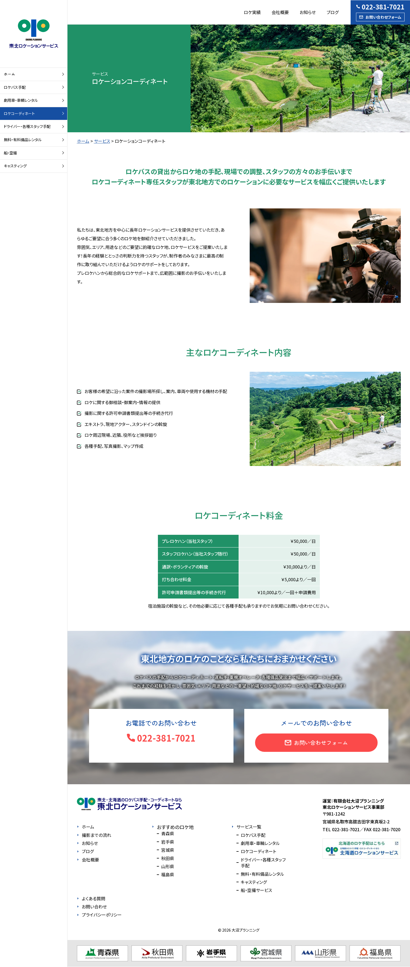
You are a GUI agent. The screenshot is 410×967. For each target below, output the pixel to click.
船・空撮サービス (256, 890)
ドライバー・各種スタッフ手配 (27, 126)
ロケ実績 (252, 12)
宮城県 (167, 850)
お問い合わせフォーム (383, 17)
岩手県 (167, 842)
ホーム (9, 74)
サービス (102, 141)
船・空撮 (10, 152)
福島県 (167, 874)
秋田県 (167, 858)
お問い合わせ (94, 906)
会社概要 (280, 12)
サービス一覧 (248, 827)
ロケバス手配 (15, 87)
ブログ (332, 12)
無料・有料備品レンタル (23, 139)
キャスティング (15, 165)
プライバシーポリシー (102, 915)
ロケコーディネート (19, 113)
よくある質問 (93, 898)
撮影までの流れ (96, 835)
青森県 (167, 833)
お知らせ (308, 12)
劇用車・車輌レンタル (21, 100)
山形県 (167, 866)
